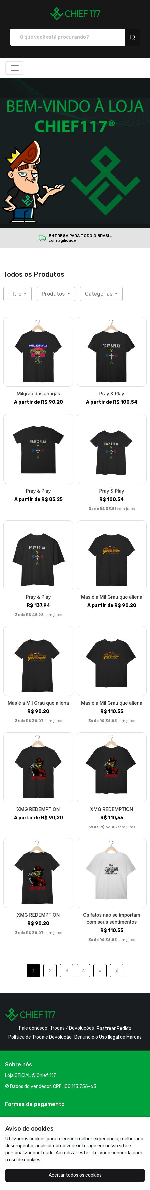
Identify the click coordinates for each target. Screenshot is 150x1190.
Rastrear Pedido (114, 1028)
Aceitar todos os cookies (75, 1175)
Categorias (99, 294)
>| (116, 971)
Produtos (54, 294)
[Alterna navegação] (14, 68)
